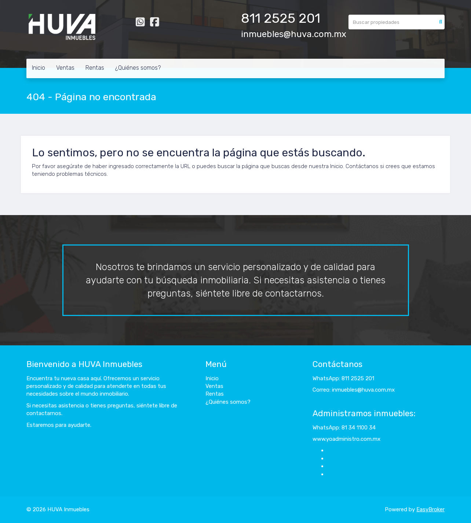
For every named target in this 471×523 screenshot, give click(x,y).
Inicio (38, 67)
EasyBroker (430, 509)
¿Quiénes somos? (138, 67)
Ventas (65, 67)
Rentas (94, 67)
